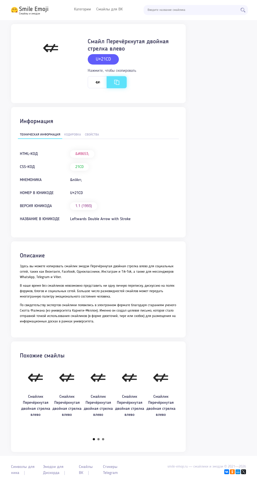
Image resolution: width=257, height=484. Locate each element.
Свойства (92, 134)
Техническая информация (40, 134)
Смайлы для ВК (109, 9)
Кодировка (72, 134)
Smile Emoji (34, 9)
